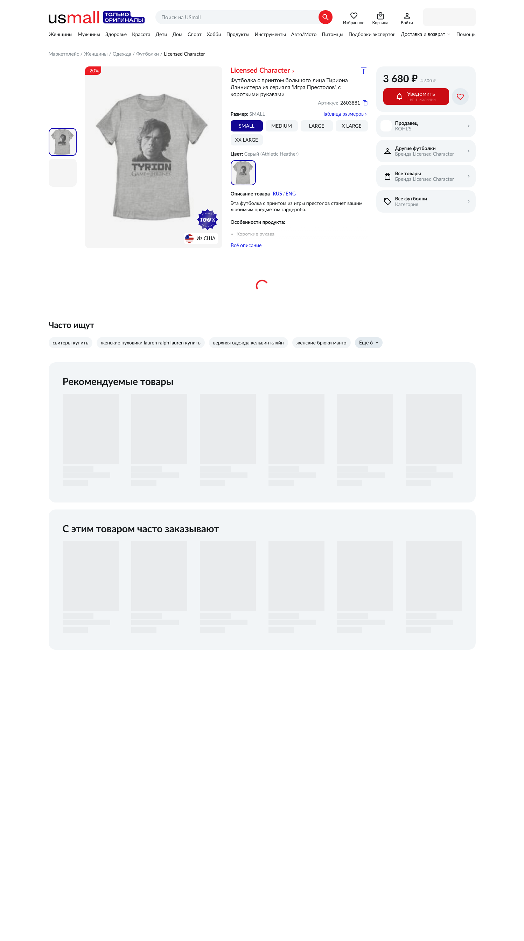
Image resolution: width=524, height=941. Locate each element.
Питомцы (332, 34)
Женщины (60, 34)
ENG (291, 194)
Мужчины (89, 34)
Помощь (466, 34)
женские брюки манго (321, 342)
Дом (177, 34)
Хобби (214, 34)
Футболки (147, 54)
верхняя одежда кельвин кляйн (248, 342)
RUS (277, 194)
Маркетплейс (64, 54)
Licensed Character (260, 70)
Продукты (238, 34)
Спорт (195, 34)
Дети (161, 34)
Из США (205, 238)
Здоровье (116, 34)
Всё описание (246, 245)
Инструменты (270, 34)
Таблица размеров (343, 114)
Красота (141, 34)
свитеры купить (71, 342)
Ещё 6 (366, 342)
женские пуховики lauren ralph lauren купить (151, 342)
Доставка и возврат (423, 34)
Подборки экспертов (372, 34)
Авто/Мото (303, 34)
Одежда (122, 54)
